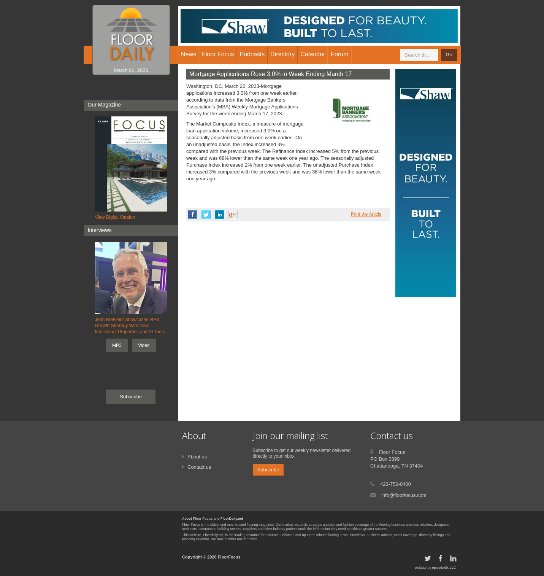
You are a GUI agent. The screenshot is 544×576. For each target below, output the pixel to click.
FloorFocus (229, 557)
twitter (206, 214)
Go (449, 54)
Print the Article (366, 214)
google (233, 214)
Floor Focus (191, 525)
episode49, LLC (444, 568)
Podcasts (252, 54)
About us (197, 457)
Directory (282, 54)
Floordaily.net (213, 535)
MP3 (117, 345)
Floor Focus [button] (218, 54)
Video (143, 345)
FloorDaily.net (231, 518)
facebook (192, 214)
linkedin (219, 214)
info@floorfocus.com (404, 495)
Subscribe (131, 396)
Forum (339, 54)
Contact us (199, 467)
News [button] (188, 54)
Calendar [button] (312, 54)
